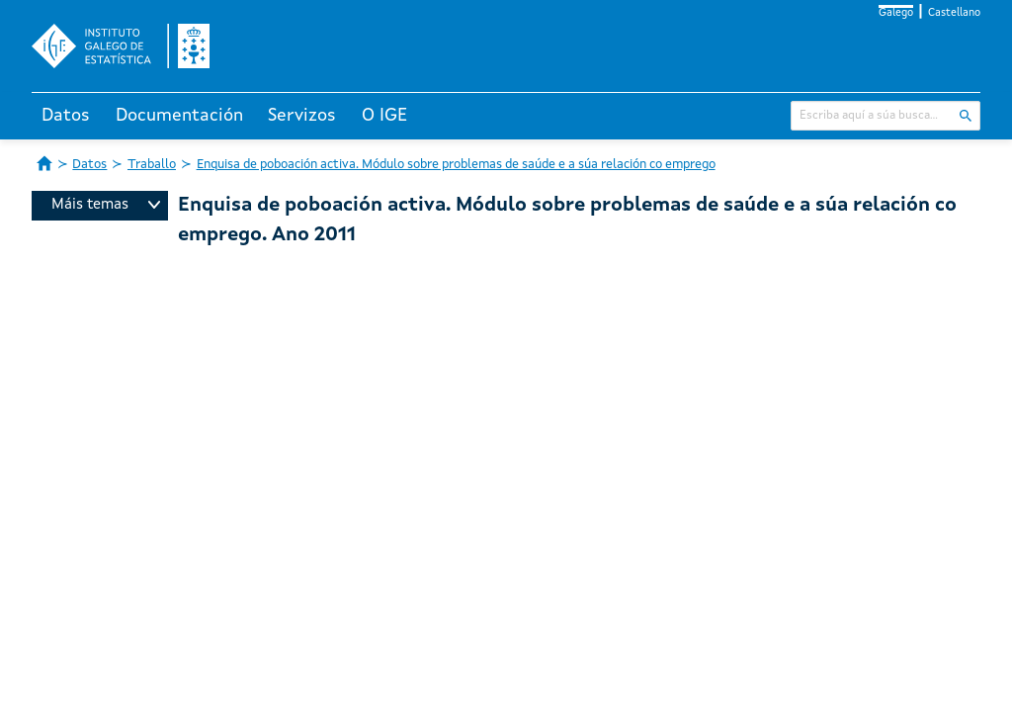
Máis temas (105, 205)
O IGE (384, 116)
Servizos (302, 116)
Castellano (954, 13)
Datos (66, 116)
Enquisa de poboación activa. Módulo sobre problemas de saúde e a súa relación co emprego (456, 164)
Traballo (151, 164)
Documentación (179, 116)
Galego (896, 13)
